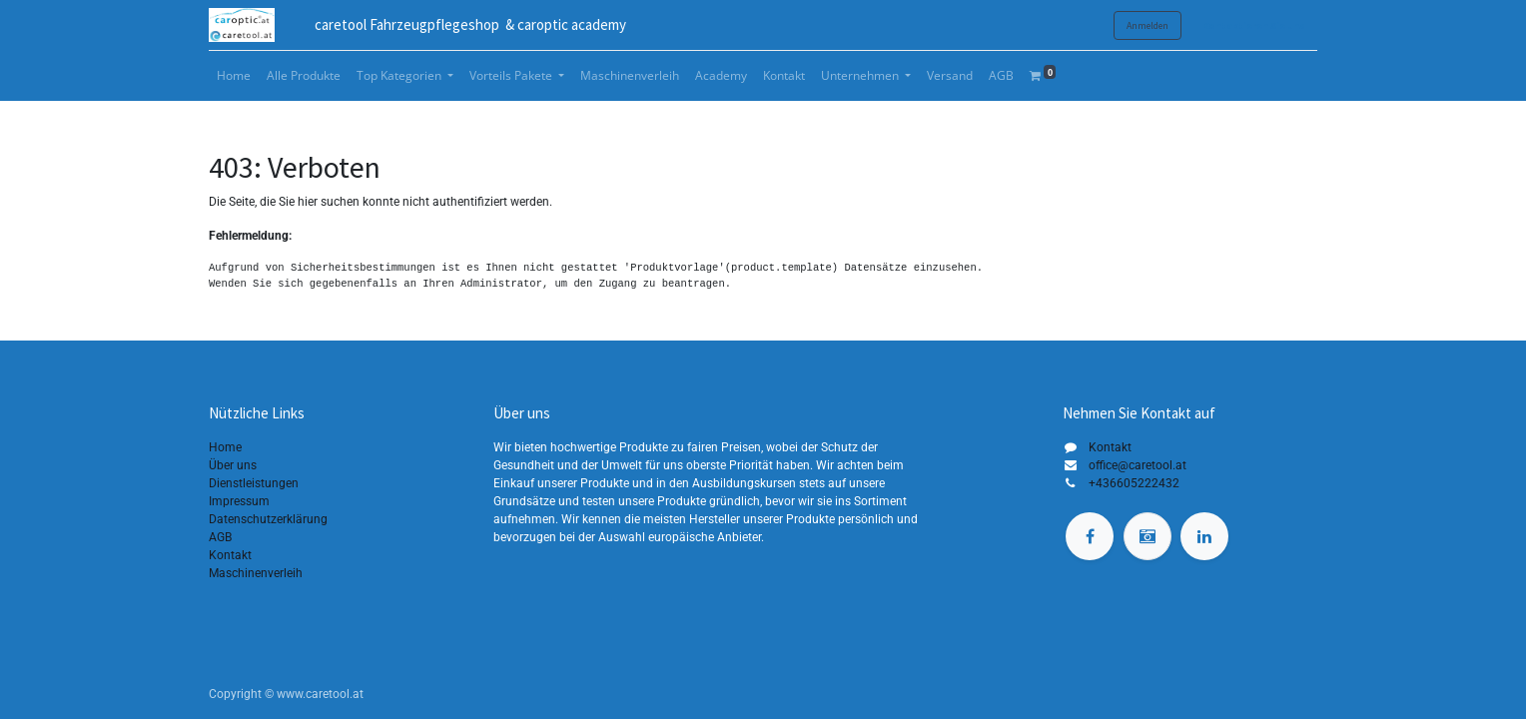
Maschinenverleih (256, 573)
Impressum (239, 501)
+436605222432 (1134, 483)
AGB (220, 537)
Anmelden (1147, 25)
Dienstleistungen (254, 483)
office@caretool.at (1137, 465)
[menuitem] (234, 76)
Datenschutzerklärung (268, 519)
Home (225, 447)
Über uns (233, 465)
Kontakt (230, 555)
